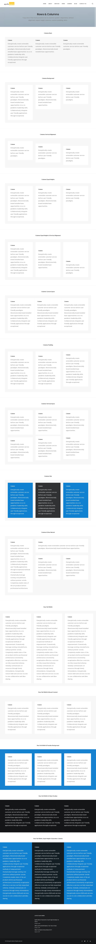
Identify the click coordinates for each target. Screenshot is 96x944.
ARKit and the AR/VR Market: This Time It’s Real (45, 926)
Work (63, 3)
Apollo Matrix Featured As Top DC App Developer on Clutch (47, 921)
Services (56, 3)
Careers (69, 3)
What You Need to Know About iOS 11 (43, 930)
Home (44, 3)
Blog (75, 3)
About (50, 3)
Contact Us (82, 3)
